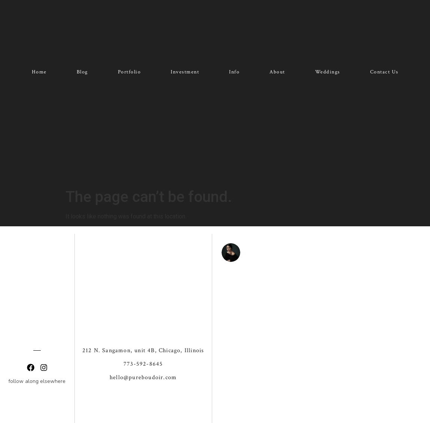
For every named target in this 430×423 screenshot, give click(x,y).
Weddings (327, 72)
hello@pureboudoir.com (143, 342)
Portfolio (129, 72)
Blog (82, 72)
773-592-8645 (143, 328)
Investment (185, 72)
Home (39, 72)
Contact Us (384, 72)
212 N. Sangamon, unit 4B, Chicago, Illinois (143, 315)
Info (234, 72)
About (277, 72)
